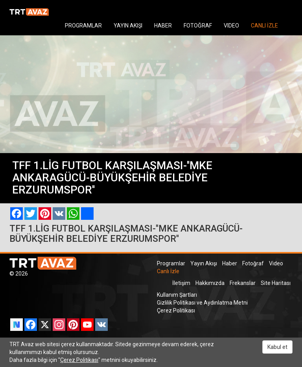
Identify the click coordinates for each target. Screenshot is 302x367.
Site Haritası (276, 283)
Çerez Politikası (176, 310)
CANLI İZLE (264, 25)
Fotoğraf (253, 263)
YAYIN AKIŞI (128, 25)
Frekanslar (243, 283)
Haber (229, 263)
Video (276, 263)
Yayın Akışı (203, 263)
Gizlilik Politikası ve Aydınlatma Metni (202, 302)
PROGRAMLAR (83, 25)
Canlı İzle (168, 271)
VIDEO (231, 25)
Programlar (171, 263)
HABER (163, 25)
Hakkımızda (210, 283)
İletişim (181, 283)
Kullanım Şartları (177, 295)
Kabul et (277, 347)
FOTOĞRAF (198, 25)
